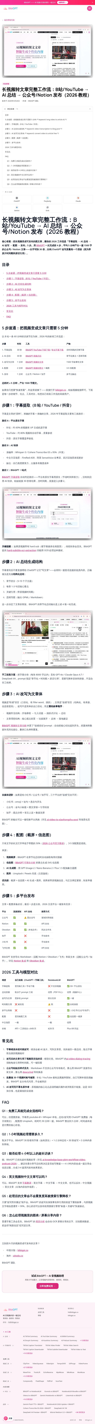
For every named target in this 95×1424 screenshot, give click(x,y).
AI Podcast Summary (69, 1340)
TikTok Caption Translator (32, 1345)
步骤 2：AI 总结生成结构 (18, 283)
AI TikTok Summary (30, 1336)
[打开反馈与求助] (8, 1418)
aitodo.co (18, 1255)
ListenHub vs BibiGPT (74, 1395)
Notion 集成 (20, 960)
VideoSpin (50, 1363)
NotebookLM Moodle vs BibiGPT (74, 1391)
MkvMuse (70, 1372)
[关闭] (92, 2)
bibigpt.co (60, 389)
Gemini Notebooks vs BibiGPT (51, 1395)
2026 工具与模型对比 (13, 147)
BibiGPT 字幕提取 (11, 476)
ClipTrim (26, 1363)
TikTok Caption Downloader (33, 1349)
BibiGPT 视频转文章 (34, 362)
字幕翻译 (26, 1182)
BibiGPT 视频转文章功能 (14, 725)
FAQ (6, 156)
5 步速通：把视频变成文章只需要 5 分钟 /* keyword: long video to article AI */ (36, 119)
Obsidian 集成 (36, 960)
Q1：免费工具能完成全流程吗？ (19, 161)
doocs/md (28, 1072)
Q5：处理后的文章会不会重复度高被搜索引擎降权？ (27, 179)
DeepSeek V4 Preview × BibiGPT (35, 1412)
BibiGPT (40, 245)
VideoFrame (83, 1363)
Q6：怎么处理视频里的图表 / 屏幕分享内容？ (24, 184)
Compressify (28, 1381)
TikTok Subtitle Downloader (57, 1349)
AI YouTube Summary (49, 1336)
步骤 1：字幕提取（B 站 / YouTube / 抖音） (22, 124)
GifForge (72, 1363)
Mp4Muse (60, 1372)
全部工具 (41, 1312)
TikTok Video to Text (78, 1349)
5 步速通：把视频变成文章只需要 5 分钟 (26, 273)
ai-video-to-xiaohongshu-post (62, 819)
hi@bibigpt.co (73, 1312)
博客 (39, 1315)
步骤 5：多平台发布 (12, 142)
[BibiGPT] (10, 8)
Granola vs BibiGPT (51, 1391)
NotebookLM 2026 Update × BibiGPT (60, 1404)
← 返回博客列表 (8, 20)
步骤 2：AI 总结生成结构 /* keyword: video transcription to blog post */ (33, 129)
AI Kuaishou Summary (49, 1340)
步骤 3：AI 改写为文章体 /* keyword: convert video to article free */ (32, 133)
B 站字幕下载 (58, 349)
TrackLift (37, 1372)
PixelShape (40, 1381)
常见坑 (7, 152)
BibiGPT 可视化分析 (25, 862)
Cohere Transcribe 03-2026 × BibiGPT (37, 1408)
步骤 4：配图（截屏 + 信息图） (17, 138)
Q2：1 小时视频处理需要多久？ (19, 165)
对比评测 (6, 84)
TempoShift (61, 1363)
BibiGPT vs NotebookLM (32, 1391)
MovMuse (81, 1372)
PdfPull (49, 1381)
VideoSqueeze (38, 1363)
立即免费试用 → (47, 1286)
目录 (7, 115)
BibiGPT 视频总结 (33, 356)
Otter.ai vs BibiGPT (30, 1395)
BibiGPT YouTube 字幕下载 (38, 349)
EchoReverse (48, 1372)
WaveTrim (27, 1372)
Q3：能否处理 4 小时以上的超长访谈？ (22, 170)
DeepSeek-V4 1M (60, 1408)
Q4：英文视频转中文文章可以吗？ (20, 175)
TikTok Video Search (70, 1345)
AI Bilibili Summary (67, 1336)
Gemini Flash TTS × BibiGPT (33, 1404)
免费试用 (63, 2)
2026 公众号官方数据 (53, 843)
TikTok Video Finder (53, 1345)
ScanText (59, 1381)
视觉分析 (40, 1221)
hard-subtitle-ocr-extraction (21, 550)
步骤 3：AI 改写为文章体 (18, 289)
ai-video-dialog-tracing (78, 1058)
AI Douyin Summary (30, 1340)
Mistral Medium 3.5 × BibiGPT (61, 1412)
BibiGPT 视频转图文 (34, 368)
